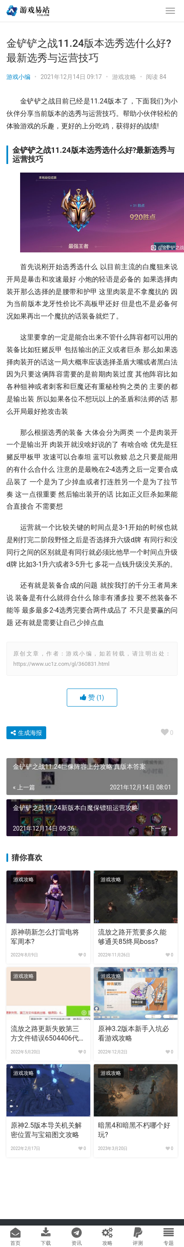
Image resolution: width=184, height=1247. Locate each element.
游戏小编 (18, 76)
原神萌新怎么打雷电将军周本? (45, 937)
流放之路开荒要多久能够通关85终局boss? (132, 937)
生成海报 (26, 732)
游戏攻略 (124, 76)
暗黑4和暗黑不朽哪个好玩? (134, 1130)
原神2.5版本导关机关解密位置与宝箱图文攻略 (46, 1130)
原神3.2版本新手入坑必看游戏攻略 (133, 1033)
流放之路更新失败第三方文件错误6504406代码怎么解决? (48, 1034)
